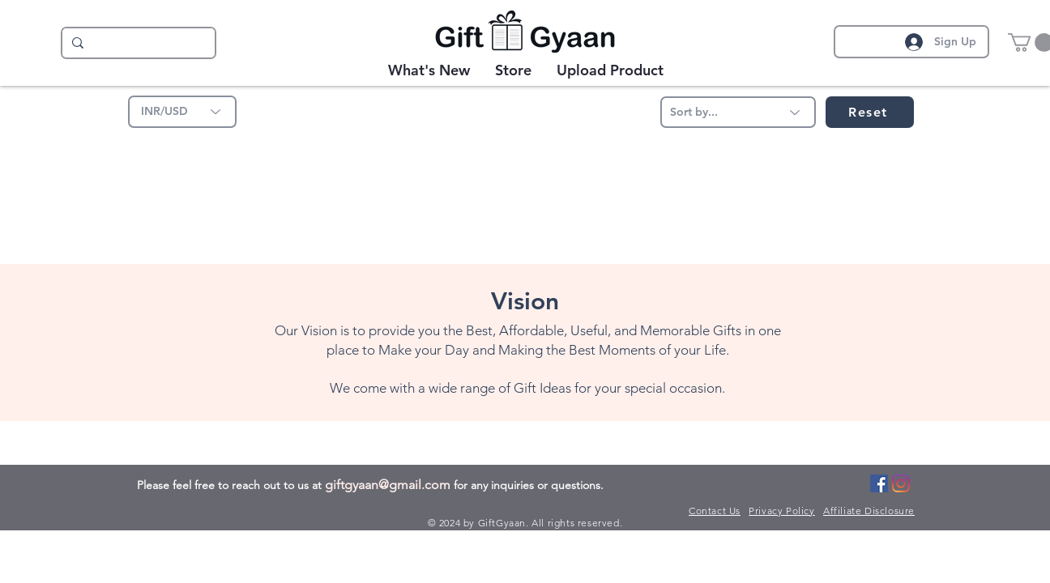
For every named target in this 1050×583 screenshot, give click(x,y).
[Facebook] (879, 483)
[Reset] (870, 112)
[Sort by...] (738, 112)
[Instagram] (901, 483)
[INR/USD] (182, 112)
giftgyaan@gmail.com (387, 484)
